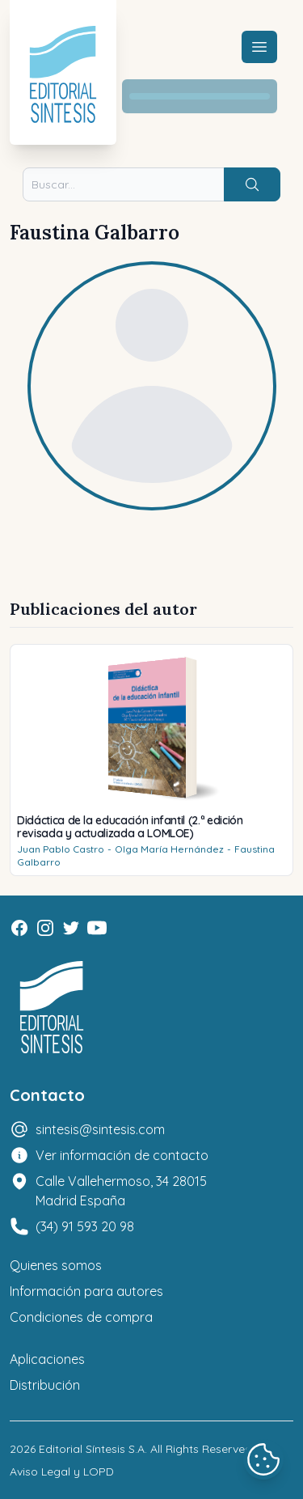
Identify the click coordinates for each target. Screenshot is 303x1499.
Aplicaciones (47, 1359)
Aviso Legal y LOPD (62, 1471)
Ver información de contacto (122, 1155)
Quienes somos (56, 1265)
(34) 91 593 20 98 (85, 1226)
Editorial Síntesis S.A (92, 1449)
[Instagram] (45, 928)
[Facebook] (19, 928)
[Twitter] (71, 928)
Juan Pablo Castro (60, 849)
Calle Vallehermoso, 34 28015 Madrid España (121, 1191)
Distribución (45, 1385)
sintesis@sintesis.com (100, 1129)
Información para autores (86, 1291)
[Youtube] (97, 928)
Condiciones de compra (81, 1317)
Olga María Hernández (169, 849)
